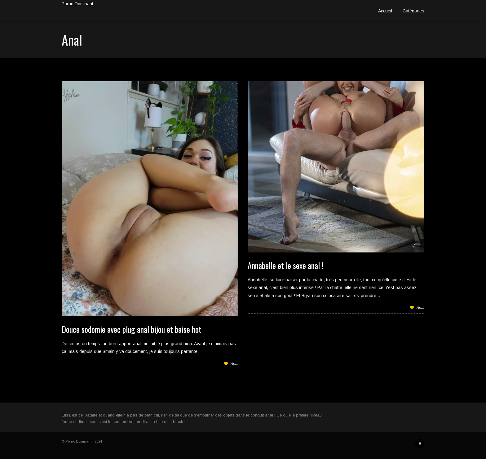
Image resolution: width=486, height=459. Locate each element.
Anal (234, 364)
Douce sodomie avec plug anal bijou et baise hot (131, 329)
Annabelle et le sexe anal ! (285, 265)
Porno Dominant (77, 3)
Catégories (413, 10)
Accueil (385, 10)
